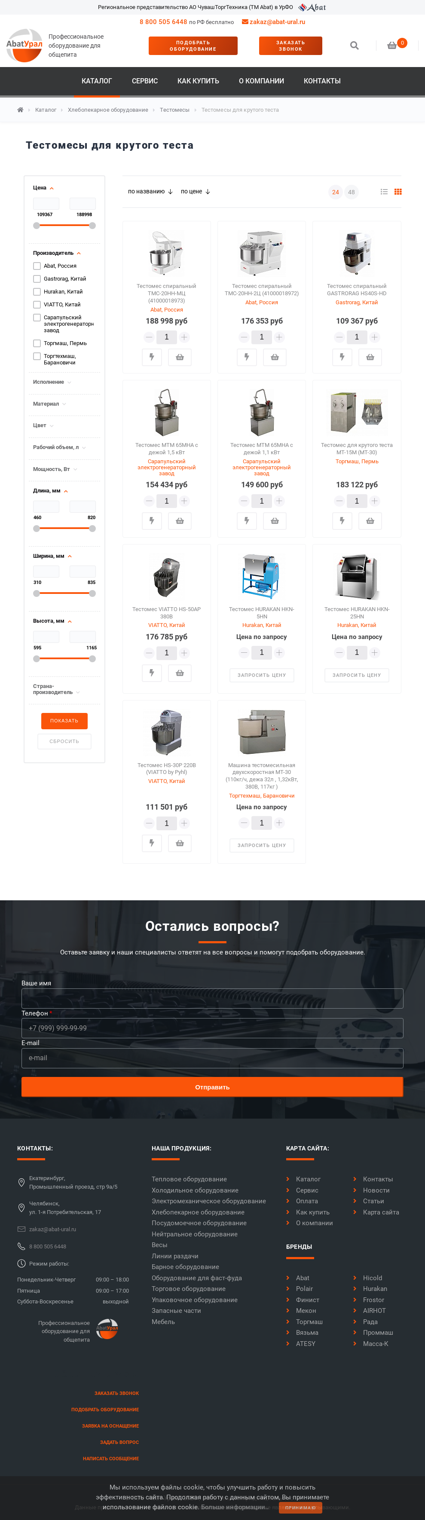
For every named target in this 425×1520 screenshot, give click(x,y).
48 (351, 192)
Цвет (39, 425)
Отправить (212, 1087)
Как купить (198, 81)
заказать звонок (291, 46)
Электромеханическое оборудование (209, 1201)
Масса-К (370, 1344)
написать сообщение (111, 1459)
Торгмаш (304, 1322)
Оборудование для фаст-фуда (197, 1278)
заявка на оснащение (110, 1426)
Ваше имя (36, 983)
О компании (261, 81)
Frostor (368, 1300)
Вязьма (302, 1332)
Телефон (34, 1013)
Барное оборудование (185, 1267)
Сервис (145, 81)
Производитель (53, 253)
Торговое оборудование (189, 1289)
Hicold (367, 1278)
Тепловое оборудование (189, 1179)
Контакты (322, 81)
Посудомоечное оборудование (199, 1223)
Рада (365, 1322)
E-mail (30, 1043)
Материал (46, 404)
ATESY (300, 1344)
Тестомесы (175, 110)
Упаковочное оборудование (195, 1300)
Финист (302, 1300)
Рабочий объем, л (56, 447)
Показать (64, 720)
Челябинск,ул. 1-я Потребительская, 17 (65, 1207)
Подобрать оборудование (193, 46)
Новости (371, 1190)
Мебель (163, 1322)
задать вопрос (119, 1442)
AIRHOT (369, 1311)
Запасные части (176, 1311)
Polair (299, 1289)
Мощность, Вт (51, 469)
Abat (297, 1278)
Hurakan (370, 1289)
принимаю (300, 1507)
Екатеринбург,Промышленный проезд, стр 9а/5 (73, 1182)
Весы (160, 1245)
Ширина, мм (48, 556)
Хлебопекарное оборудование (108, 110)
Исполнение (48, 382)
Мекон (301, 1311)
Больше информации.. (235, 1507)
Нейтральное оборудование (195, 1234)
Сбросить (64, 741)
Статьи (368, 1201)
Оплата (302, 1201)
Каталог (97, 81)
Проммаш (373, 1332)
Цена (39, 188)
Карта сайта (376, 1212)
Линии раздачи (175, 1256)
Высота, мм (48, 621)
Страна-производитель (53, 689)
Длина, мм (47, 491)
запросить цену (262, 675)
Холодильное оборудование (195, 1190)
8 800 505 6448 (163, 22)
